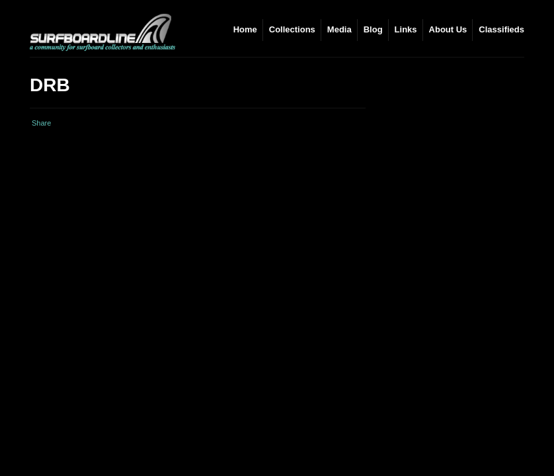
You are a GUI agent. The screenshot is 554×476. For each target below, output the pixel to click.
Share (41, 123)
